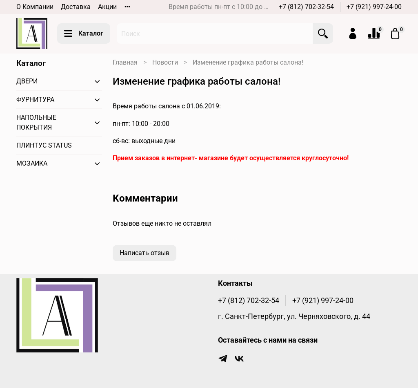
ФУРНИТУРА (35, 99)
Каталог (83, 33)
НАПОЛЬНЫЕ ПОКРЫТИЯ (36, 122)
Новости (165, 62)
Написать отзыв (144, 253)
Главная (125, 62)
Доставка (76, 7)
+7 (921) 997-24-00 (374, 7)
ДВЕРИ (27, 81)
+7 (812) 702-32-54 (306, 7)
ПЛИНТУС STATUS (44, 145)
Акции (107, 7)
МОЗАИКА (31, 163)
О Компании (34, 7)
